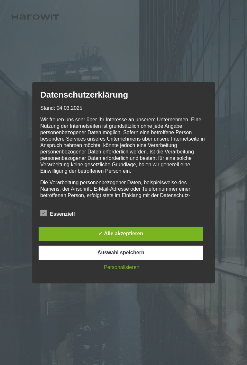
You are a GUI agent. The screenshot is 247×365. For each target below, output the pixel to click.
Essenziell (57, 213)
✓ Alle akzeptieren (120, 233)
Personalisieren (121, 267)
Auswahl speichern (120, 252)
